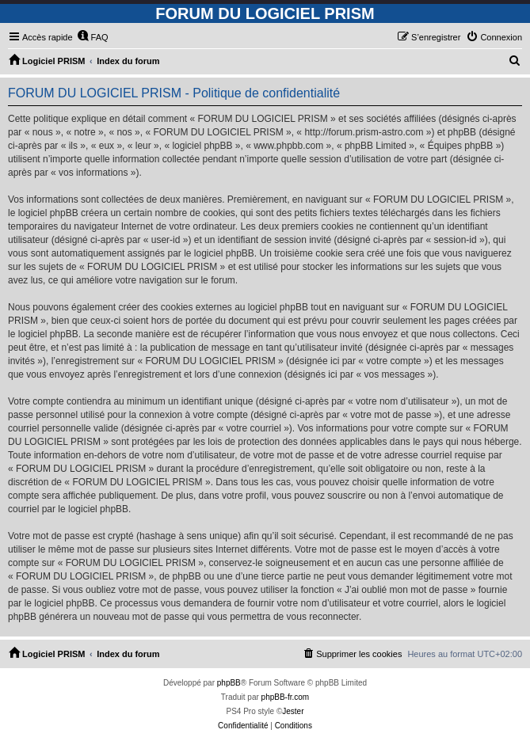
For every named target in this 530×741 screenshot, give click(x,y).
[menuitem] (93, 37)
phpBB (229, 682)
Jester (292, 711)
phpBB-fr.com (285, 697)
